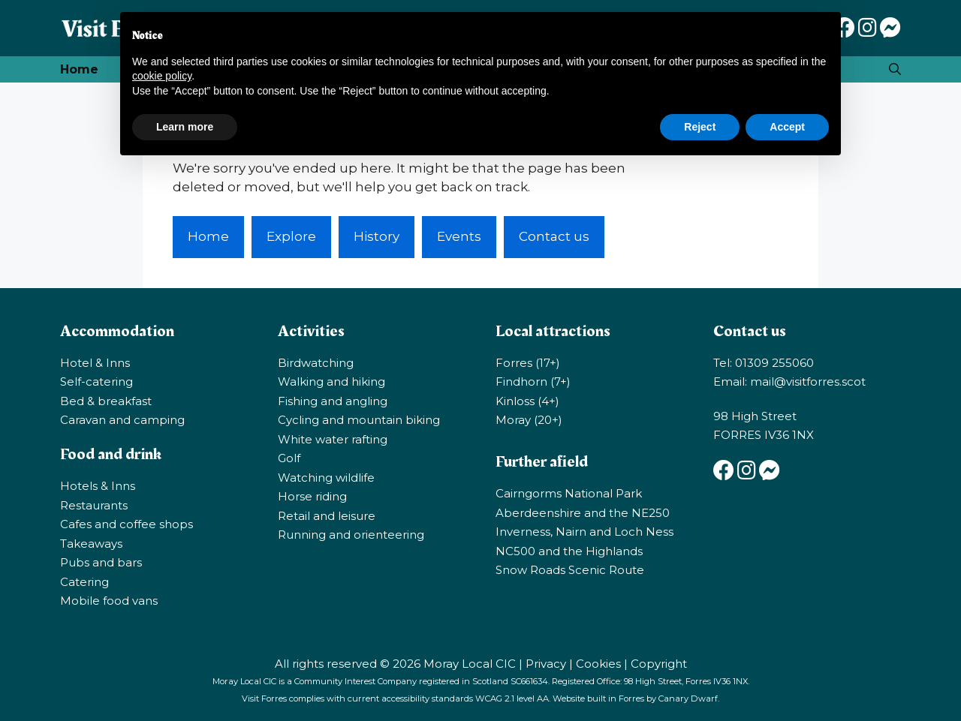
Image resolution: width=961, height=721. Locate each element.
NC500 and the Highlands (569, 551)
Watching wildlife (326, 477)
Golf (289, 458)
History (376, 236)
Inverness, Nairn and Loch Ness (584, 531)
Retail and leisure (326, 516)
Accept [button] (787, 127)
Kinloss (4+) (527, 401)
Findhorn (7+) (533, 381)
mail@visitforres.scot (808, 381)
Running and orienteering (351, 534)
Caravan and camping (122, 420)
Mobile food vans (109, 600)
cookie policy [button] (161, 76)
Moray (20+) (529, 420)
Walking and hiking (331, 381)
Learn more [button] (184, 127)
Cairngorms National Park (569, 493)
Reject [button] (699, 127)
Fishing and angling (332, 401)
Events (459, 236)
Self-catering (96, 381)
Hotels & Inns (97, 486)
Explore (291, 236)
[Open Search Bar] (895, 69)
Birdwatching (316, 363)
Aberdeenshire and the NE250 (583, 513)
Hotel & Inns (95, 363)
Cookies (598, 663)
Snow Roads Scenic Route (570, 570)
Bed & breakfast (106, 401)
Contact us (554, 236)
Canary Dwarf (688, 698)
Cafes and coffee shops (126, 524)
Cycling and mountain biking (359, 420)
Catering (84, 582)
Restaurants (94, 505)
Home (79, 69)
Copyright (659, 663)
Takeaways (91, 543)
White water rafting (332, 439)
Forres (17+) (528, 363)
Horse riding (312, 496)
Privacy (546, 663)
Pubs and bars (101, 562)
